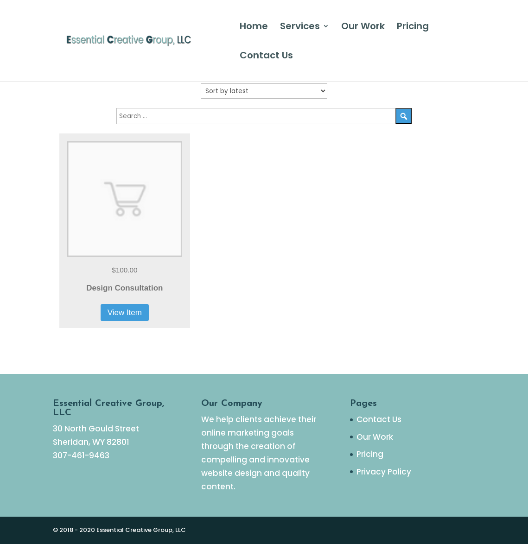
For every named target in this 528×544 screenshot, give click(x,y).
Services (300, 27)
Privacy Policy (383, 471)
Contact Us (266, 57)
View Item (125, 312)
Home (254, 27)
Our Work (363, 27)
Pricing (413, 27)
